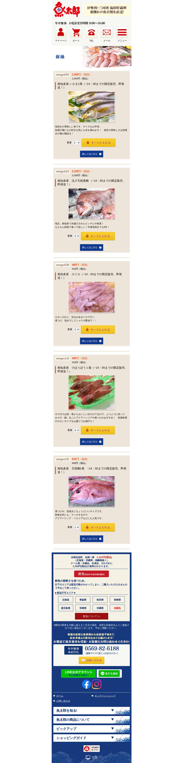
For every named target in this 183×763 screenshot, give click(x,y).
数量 (69, 142)
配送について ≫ (91, 616)
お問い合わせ (63, 701)
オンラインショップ (105, 695)
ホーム (59, 695)
